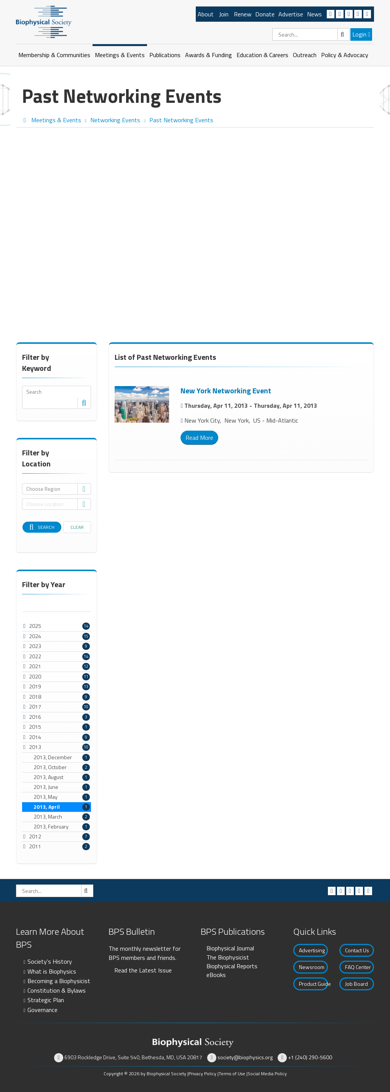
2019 (35, 686)
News (314, 14)
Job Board (356, 984)
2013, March (62, 816)
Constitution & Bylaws (56, 990)
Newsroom (311, 967)
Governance (42, 1009)
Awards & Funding (208, 54)
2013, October (62, 767)
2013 (35, 747)
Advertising (312, 950)
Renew (242, 14)
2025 (35, 626)
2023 (35, 646)
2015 (35, 727)
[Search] (311, 34)
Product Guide (313, 984)
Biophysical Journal (230, 948)
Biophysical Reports (231, 966)
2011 (35, 846)
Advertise (290, 14)
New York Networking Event (226, 390)
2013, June (62, 787)
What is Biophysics (51, 971)
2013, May (62, 796)
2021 (35, 666)
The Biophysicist (227, 957)
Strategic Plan (45, 999)
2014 (35, 737)
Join (224, 14)
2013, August (62, 777)
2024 (35, 636)
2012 (35, 836)
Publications (165, 54)
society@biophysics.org (245, 1057)
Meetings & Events (120, 54)
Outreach (304, 54)
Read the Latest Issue (143, 970)
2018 (35, 697)
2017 (35, 706)
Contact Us (357, 950)
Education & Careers (262, 54)
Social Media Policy (267, 1073)
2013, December (62, 757)
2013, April (62, 806)
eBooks (216, 974)
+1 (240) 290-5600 (310, 1057)
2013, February (62, 826)
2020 (35, 676)
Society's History (49, 961)
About (206, 14)
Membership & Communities (54, 54)
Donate (265, 14)
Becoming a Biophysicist (58, 980)
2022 (35, 656)
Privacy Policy (202, 1073)
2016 (35, 717)
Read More (199, 437)
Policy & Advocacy (344, 54)
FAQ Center (358, 967)
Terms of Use (232, 1073)
